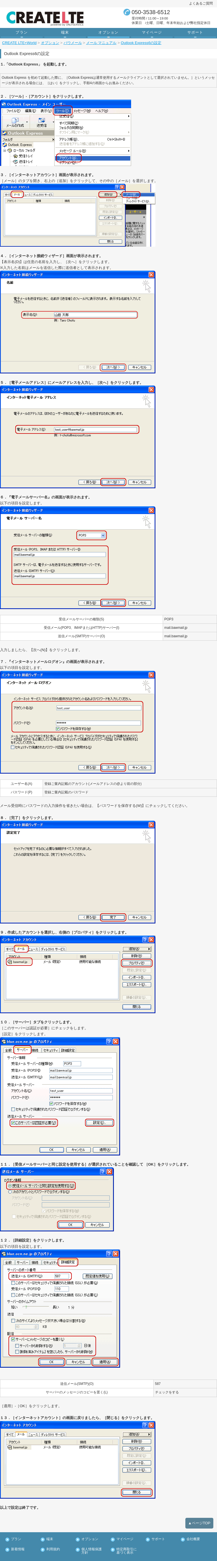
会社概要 (193, 1530)
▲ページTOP (199, 1514)
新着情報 (18, 1539)
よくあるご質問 (201, 3)
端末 (65, 32)
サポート (195, 32)
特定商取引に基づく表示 (126, 1541)
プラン (22, 32)
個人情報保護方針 (91, 1541)
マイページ (152, 32)
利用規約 (53, 1539)
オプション (108, 32)
